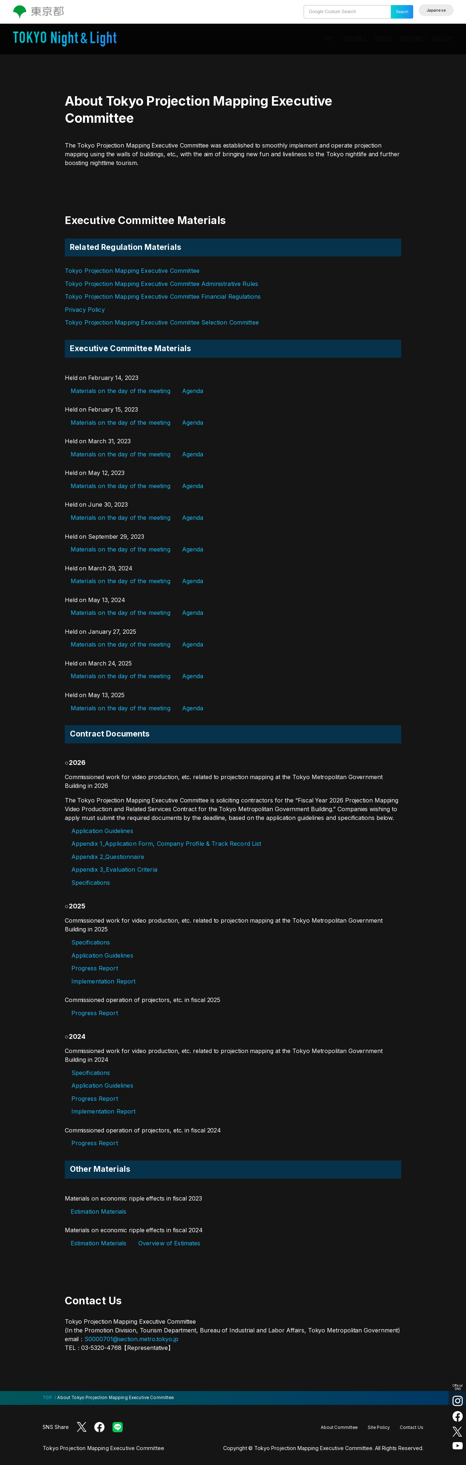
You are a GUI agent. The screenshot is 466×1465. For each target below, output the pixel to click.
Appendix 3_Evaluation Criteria (114, 869)
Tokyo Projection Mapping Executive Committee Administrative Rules (161, 283)
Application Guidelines (102, 830)
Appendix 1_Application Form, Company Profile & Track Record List (166, 843)
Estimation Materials (99, 1211)
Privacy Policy (85, 309)
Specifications (90, 882)
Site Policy (378, 1427)
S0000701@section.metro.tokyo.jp (131, 1339)
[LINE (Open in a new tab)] (117, 1427)
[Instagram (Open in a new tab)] (458, 1401)
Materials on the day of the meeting (120, 390)
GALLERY (443, 39)
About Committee (339, 1427)
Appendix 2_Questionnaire (107, 856)
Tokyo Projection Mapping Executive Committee (132, 270)
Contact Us (411, 1427)
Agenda (193, 390)
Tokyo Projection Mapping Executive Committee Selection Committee (162, 322)
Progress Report (94, 968)
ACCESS (383, 39)
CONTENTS (412, 39)
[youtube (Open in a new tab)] (458, 1445)
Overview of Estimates (169, 1243)
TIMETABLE (353, 39)
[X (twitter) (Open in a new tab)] (458, 1432)
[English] (436, 10)
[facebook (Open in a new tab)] (458, 1416)
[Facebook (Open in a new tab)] (99, 1427)
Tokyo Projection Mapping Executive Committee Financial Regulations (163, 296)
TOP (327, 39)
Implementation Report (103, 981)
